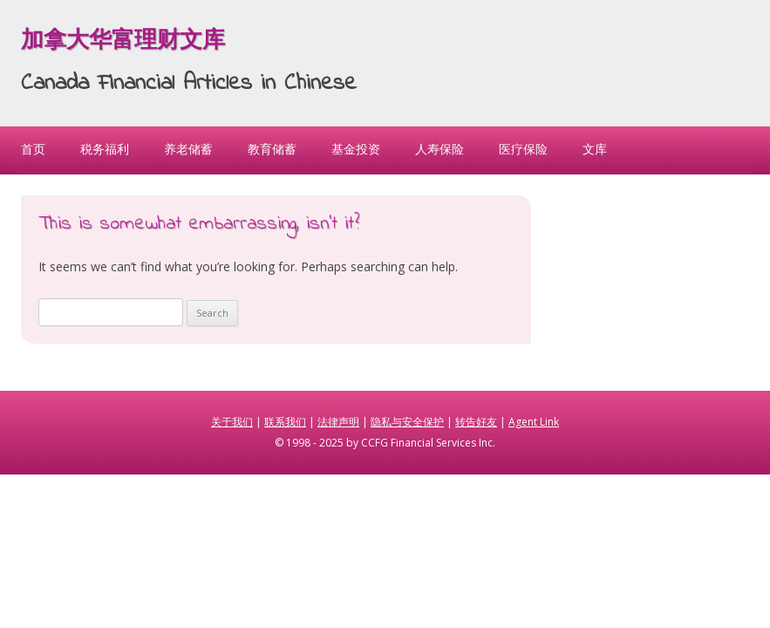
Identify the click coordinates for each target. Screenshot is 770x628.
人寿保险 (439, 148)
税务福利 (104, 148)
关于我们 (232, 421)
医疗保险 (523, 148)
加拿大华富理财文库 (123, 41)
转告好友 (476, 421)
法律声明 (338, 421)
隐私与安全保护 (407, 421)
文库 (595, 148)
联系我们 (285, 421)
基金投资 (355, 148)
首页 (33, 148)
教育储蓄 (272, 148)
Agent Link (533, 421)
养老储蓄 (188, 148)
